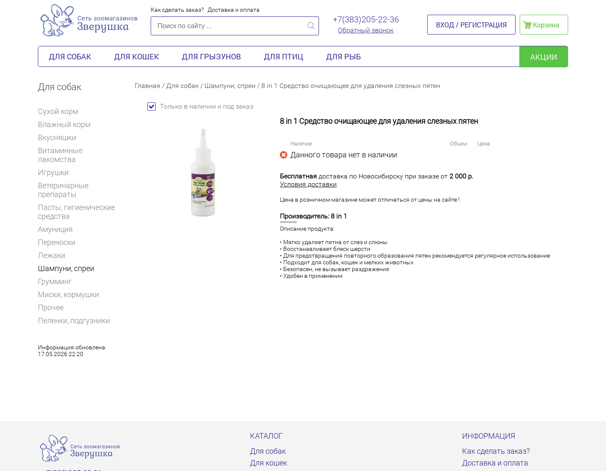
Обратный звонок (365, 30)
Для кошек (136, 56)
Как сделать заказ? (177, 9)
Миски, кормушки (68, 294)
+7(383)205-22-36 (366, 19)
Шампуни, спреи (66, 268)
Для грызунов (211, 56)
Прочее (51, 307)
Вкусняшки (60, 137)
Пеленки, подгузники (74, 320)
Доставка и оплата (233, 9)
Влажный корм (68, 124)
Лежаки (51, 255)
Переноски (56, 242)
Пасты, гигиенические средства (76, 212)
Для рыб (343, 56)
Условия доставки (308, 184)
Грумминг (58, 281)
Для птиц (283, 56)
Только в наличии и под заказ (200, 106)
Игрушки (57, 172)
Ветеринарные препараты (80, 190)
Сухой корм (61, 111)
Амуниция (59, 229)
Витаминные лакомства (80, 155)
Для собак (70, 56)
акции (543, 57)
